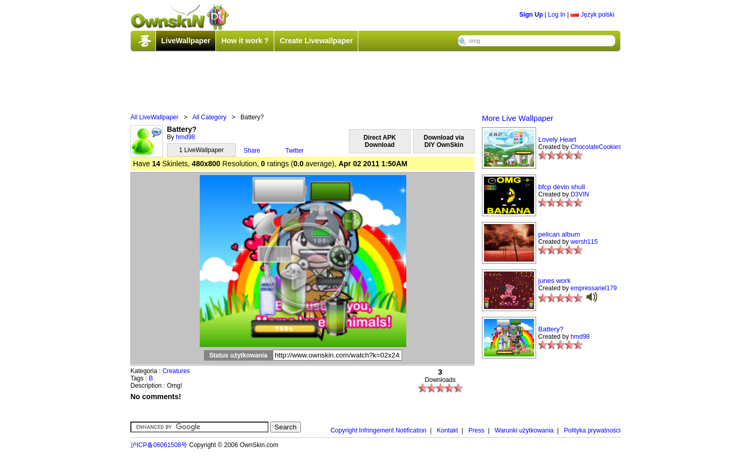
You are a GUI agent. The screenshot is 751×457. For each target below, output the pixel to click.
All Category (209, 117)
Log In (556, 14)
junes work (554, 281)
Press (476, 430)
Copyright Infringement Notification (379, 430)
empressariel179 (594, 288)
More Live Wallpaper (517, 118)
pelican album (559, 234)
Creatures (176, 371)
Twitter (294, 150)
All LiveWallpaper (154, 117)
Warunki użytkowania (524, 430)
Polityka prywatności (592, 430)
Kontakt (447, 430)
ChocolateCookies (596, 147)
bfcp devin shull (561, 187)
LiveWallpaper (185, 40)
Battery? (550, 329)
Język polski (592, 14)
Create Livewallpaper (316, 40)
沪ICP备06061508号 (158, 445)
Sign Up (531, 14)
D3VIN (580, 194)
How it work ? (245, 40)
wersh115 (584, 241)
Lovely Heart (557, 139)
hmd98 (185, 137)
